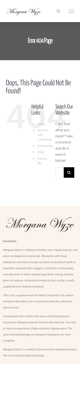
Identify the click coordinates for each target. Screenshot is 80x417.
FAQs (41, 152)
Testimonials (46, 145)
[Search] (69, 172)
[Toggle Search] (58, 11)
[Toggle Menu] (71, 11)
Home (41, 124)
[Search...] (59, 172)
